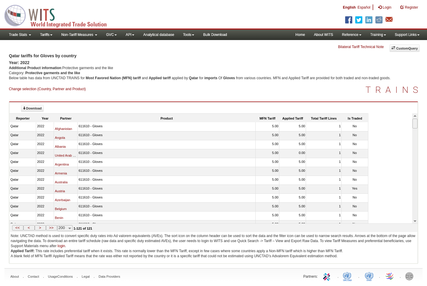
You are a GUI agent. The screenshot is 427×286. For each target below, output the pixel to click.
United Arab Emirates (70, 155)
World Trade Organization (390, 276)
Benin (59, 218)
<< (17, 227)
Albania (60, 146)
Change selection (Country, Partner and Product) (47, 89)
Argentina (62, 164)
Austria (60, 191)
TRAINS (394, 90)
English (349, 7)
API (130, 35)
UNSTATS (369, 276)
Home (300, 35)
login (61, 246)
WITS (59, 15)
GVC (111, 35)
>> (51, 227)
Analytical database (158, 35)
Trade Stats (20, 35)
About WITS (323, 35)
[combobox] (65, 228)
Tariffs (46, 35)
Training (378, 35)
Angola (60, 137)
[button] (17, 228)
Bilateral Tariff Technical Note (361, 47)
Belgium (61, 209)
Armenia (61, 173)
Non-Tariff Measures (79, 35)
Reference (351, 35)
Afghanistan (63, 129)
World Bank (411, 276)
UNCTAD (348, 276)
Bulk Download (215, 35)
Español (364, 7)
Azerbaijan (62, 200)
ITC (328, 276)
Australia (61, 182)
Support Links (407, 35)
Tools (188, 35)
